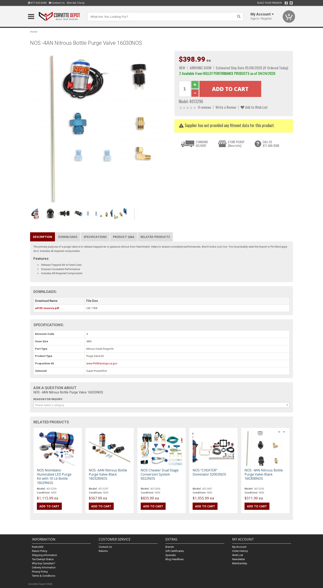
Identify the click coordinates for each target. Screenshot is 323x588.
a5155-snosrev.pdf (47, 308)
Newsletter (238, 559)
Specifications (95, 237)
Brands (169, 546)
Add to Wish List (254, 107)
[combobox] (161, 405)
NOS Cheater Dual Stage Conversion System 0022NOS (160, 474)
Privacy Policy (40, 571)
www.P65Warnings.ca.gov (101, 363)
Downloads (67, 237)
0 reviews (204, 107)
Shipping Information (44, 555)
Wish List (237, 555)
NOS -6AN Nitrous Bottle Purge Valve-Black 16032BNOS (108, 474)
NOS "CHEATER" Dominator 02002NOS (209, 472)
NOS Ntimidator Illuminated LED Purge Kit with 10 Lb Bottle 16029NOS (54, 476)
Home (33, 31)
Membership (239, 563)
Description (42, 237)
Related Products (155, 237)
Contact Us (57, 2)
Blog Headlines (174, 559)
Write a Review (225, 107)
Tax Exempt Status (43, 559)
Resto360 (37, 546)
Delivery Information (44, 567)
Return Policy (39, 551)
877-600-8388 (37, 2)
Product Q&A (123, 237)
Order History (240, 551)
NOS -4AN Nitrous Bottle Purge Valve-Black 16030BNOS (264, 474)
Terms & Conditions (43, 575)
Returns (103, 551)
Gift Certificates (174, 551)
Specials (170, 555)
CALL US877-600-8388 (271, 144)
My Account (239, 546)
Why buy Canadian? (43, 563)
